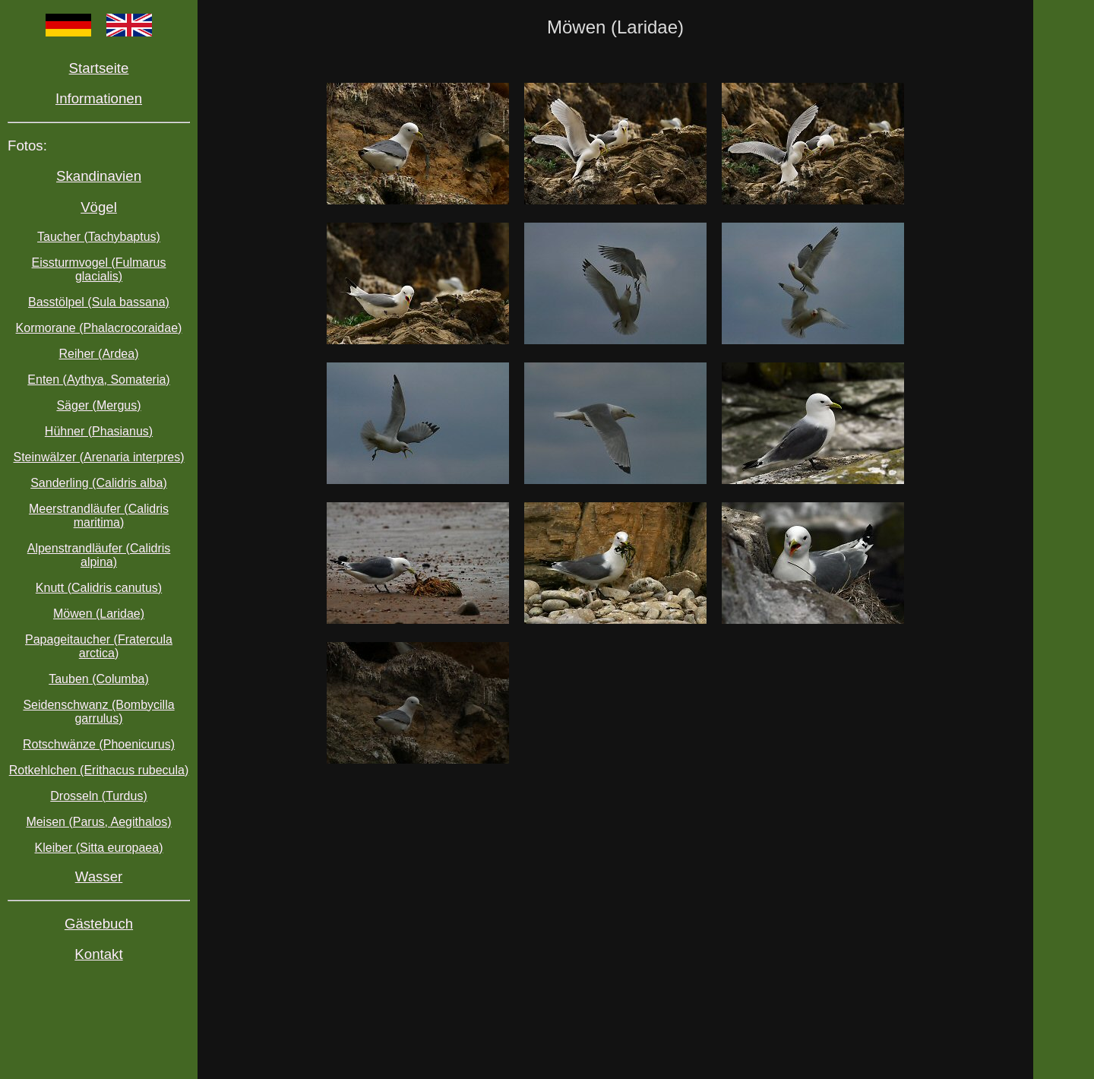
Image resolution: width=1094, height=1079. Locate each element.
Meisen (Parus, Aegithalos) (98, 821)
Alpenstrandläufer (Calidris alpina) (99, 555)
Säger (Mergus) (98, 405)
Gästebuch (99, 924)
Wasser (99, 876)
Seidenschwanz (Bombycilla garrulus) (98, 711)
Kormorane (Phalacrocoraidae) (99, 327)
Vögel (99, 207)
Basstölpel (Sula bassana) (98, 302)
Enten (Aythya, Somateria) (98, 379)
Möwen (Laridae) (98, 613)
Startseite (99, 68)
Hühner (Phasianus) (99, 431)
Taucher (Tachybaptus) (98, 236)
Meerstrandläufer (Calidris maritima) (99, 515)
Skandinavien (98, 176)
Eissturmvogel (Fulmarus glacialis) (99, 269)
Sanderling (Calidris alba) (98, 482)
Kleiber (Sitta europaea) (99, 847)
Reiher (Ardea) (99, 353)
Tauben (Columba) (99, 678)
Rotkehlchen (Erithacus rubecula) (99, 770)
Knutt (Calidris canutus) (99, 587)
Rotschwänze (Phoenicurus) (99, 744)
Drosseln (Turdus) (98, 795)
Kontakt (98, 954)
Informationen (98, 98)
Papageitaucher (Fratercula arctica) (98, 646)
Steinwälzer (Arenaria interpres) (99, 457)
